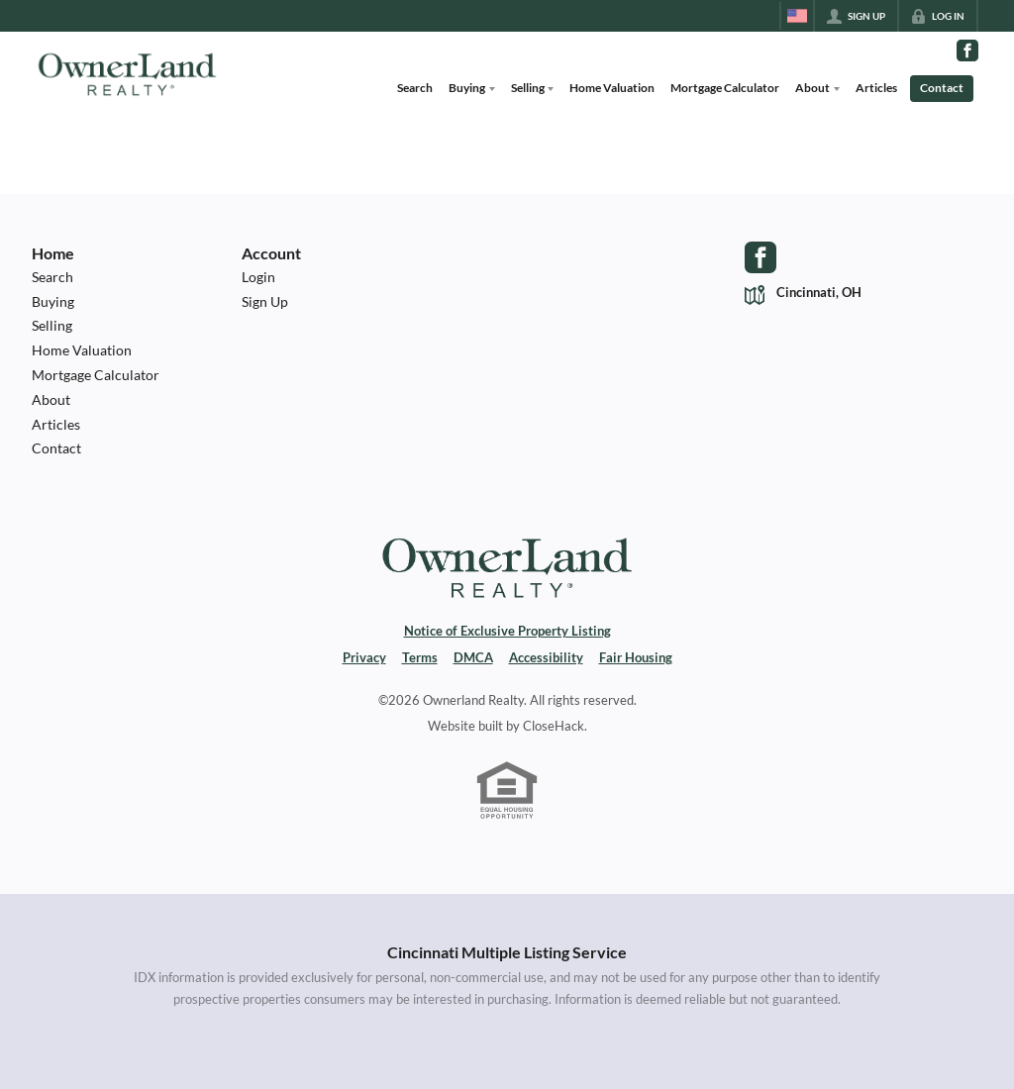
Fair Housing (635, 657)
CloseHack (553, 726)
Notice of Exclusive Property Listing (507, 631)
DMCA (473, 657)
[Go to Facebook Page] (967, 50)
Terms (420, 657)
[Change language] (797, 16)
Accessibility (546, 657)
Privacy (364, 657)
